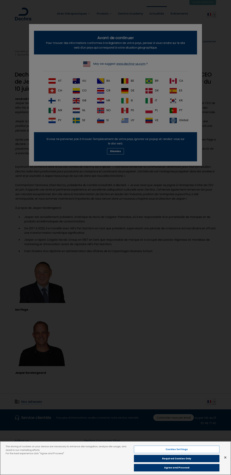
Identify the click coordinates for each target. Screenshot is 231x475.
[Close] (225, 459)
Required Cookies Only (176, 460)
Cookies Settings (177, 451)
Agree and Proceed (176, 469)
